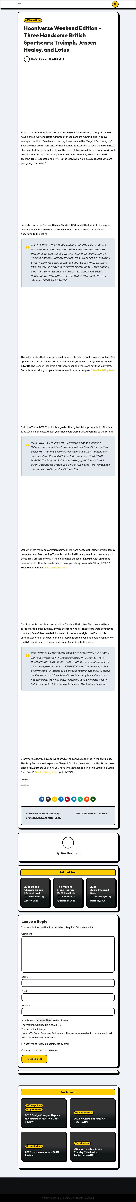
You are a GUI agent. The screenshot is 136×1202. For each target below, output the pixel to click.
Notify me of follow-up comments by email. (47, 1043)
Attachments (28, 1020)
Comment (27, 933)
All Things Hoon (33, 20)
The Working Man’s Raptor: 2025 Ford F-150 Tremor (67, 891)
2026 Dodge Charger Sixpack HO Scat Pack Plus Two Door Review (34, 893)
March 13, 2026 (97, 901)
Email (24, 990)
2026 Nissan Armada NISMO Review (42, 1153)
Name (24, 976)
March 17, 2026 (67, 901)
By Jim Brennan (35, 59)
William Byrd (99, 897)
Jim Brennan (70, 853)
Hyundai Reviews (83, 1112)
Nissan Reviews (34, 1146)
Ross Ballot (33, 897)
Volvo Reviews (82, 1143)
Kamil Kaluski (66, 897)
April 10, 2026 (31, 901)
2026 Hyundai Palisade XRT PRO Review (90, 1119)
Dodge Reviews (33, 1109)
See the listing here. (103, 370)
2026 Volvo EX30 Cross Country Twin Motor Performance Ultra (88, 1152)
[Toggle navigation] (19, 4)
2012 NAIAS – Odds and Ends (93, 813)
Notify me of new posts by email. (41, 1050)
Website (25, 1005)
